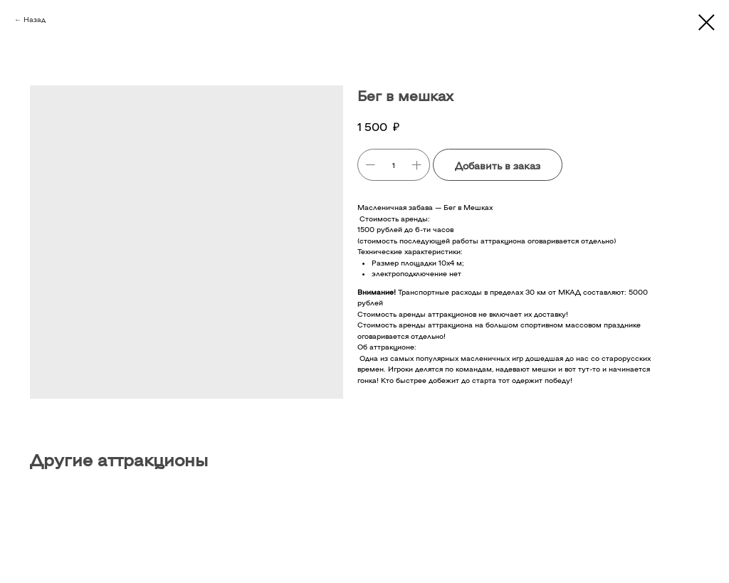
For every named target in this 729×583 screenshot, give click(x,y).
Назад (34, 19)
